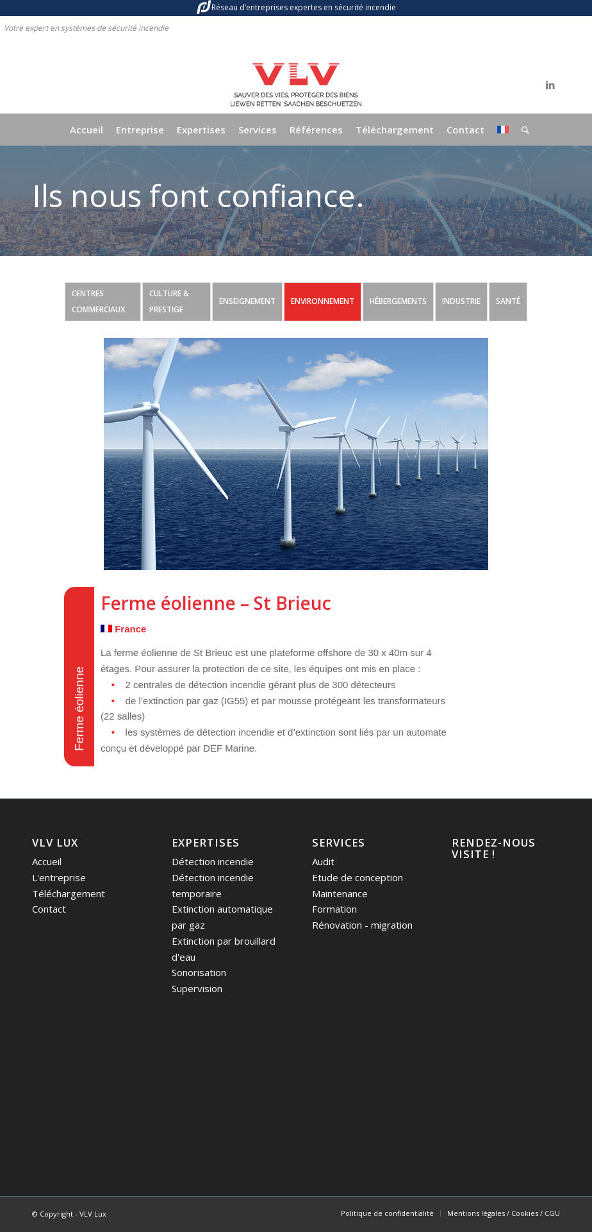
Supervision (197, 988)
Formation (334, 908)
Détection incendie (213, 861)
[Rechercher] (522, 130)
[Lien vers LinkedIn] (550, 84)
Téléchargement (68, 893)
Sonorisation (199, 972)
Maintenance (340, 893)
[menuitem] (86, 130)
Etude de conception (357, 877)
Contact (49, 908)
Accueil (47, 861)
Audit (323, 861)
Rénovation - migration (362, 924)
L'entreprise (59, 877)
